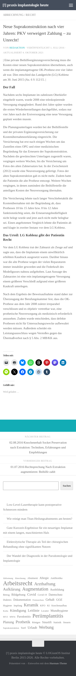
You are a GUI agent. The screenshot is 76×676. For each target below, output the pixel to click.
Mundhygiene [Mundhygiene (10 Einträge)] (59, 610)
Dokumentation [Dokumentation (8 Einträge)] (22, 599)
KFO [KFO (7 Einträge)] (42, 605)
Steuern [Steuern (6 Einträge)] (67, 622)
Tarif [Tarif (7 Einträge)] (23, 627)
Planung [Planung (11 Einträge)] (8, 622)
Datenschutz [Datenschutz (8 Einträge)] (56, 594)
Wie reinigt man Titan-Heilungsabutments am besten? (39, 518)
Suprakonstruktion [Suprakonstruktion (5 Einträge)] (11, 628)
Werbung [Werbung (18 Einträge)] (46, 627)
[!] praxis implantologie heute (25, 5)
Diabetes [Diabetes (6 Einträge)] (7, 599)
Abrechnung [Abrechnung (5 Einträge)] (20, 578)
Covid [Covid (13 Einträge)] (31, 594)
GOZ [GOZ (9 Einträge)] (59, 599)
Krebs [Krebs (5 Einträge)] (5, 611)
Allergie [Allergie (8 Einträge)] (44, 578)
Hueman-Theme (58, 663)
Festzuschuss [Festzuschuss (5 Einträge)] (38, 600)
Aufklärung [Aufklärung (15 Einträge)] (11, 589)
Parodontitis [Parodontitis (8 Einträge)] (24, 616)
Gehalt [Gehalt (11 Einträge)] (50, 599)
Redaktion (17, 47)
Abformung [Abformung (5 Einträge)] (8, 578)
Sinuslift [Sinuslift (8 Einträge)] (47, 622)
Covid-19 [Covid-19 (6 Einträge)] (42, 594)
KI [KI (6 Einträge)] (48, 605)
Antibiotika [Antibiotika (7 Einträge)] (56, 578)
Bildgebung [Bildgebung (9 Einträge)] (18, 594)
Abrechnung (13, 14)
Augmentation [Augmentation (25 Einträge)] (35, 589)
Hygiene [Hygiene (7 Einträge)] (7, 605)
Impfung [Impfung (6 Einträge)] (18, 605)
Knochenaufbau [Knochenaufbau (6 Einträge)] (59, 605)
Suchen (67, 485)
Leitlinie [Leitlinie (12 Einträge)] (33, 610)
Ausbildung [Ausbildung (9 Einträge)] (57, 589)
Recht (31, 14)
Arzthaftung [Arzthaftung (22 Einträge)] (44, 583)
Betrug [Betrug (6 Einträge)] (6, 594)
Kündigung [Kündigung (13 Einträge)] (18, 610)
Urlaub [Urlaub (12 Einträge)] (32, 628)
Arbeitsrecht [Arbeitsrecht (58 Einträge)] (17, 583)
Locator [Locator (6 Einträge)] (45, 610)
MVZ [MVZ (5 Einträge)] (5, 617)
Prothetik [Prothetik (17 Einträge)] (23, 622)
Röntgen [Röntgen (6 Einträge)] (36, 622)
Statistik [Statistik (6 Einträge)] (57, 622)
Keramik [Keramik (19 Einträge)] (31, 605)
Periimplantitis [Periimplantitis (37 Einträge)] (47, 615)
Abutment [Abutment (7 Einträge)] (32, 578)
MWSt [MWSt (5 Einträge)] (12, 617)
